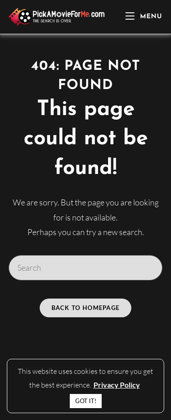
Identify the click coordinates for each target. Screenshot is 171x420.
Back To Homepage (86, 307)
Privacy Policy (116, 384)
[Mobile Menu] (143, 16)
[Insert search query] (86, 267)
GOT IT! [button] (85, 400)
